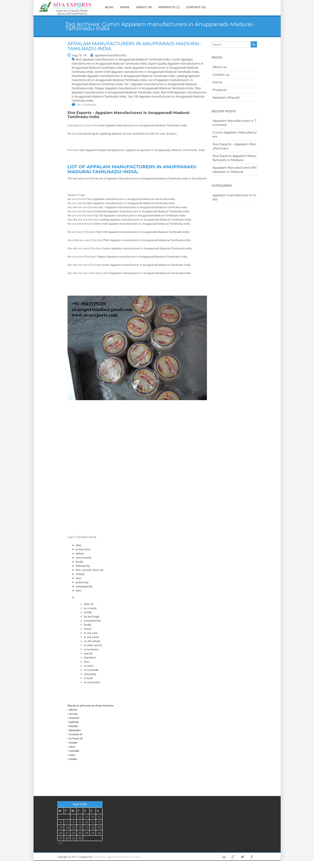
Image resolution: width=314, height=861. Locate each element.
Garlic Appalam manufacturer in (122, 265)
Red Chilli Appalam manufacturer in (118, 232)
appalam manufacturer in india (234, 197)
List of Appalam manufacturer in (122, 273)
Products (169, 7)
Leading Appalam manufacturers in (121, 219)
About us (144, 7)
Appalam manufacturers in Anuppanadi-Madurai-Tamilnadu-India (134, 199)
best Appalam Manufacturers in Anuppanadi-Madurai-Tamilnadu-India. (143, 125)
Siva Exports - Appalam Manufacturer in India (116, 856)
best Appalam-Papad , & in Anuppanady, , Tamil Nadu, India (142, 150)
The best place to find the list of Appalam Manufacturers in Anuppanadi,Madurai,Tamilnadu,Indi (127, 178)
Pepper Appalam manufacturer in (118, 256)
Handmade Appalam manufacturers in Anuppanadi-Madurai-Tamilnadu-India (123, 76)
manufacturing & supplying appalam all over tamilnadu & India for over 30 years (126, 133)
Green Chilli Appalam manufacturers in (117, 223)
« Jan (60, 843)
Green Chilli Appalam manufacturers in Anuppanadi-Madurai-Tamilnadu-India (147, 72)
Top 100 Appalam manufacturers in (115, 215)
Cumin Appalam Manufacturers (235, 134)
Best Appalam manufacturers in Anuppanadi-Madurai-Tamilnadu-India (123, 59)
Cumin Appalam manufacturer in (123, 248)
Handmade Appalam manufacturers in (117, 211)
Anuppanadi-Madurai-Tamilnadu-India (163, 207)
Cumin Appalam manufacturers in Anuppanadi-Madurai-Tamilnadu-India (132, 61)
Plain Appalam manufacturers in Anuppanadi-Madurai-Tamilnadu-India (136, 90)
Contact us (195, 7)
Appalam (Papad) (226, 97)
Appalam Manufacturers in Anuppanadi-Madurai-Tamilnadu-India (134, 46)
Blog (109, 7)
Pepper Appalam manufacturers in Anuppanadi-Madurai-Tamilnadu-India (144, 88)
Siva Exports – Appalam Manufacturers (234, 146)
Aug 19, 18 (79, 55)
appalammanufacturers (111, 55)
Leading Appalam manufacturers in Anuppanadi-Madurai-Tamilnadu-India (136, 78)
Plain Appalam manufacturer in (123, 240)
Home (125, 7)
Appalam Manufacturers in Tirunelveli (235, 123)
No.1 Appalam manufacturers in (119, 207)
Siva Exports (199, 178)
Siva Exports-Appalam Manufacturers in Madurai (234, 158)
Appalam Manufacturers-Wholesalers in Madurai (235, 170)
